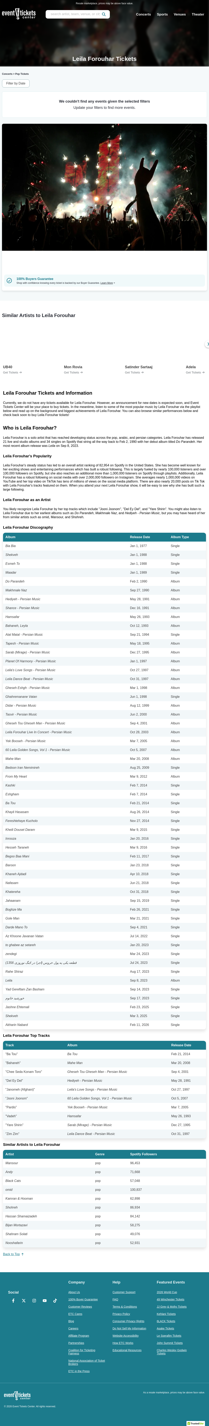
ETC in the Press (79, 1371)
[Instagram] (34, 1301)
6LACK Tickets (166, 1321)
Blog (71, 1321)
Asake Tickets (165, 1328)
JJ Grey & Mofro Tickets (172, 1306)
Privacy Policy (121, 1314)
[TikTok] (55, 1301)
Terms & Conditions (124, 1306)
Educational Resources (126, 1350)
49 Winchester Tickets (170, 1299)
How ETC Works (122, 1343)
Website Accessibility (125, 1335)
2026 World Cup (167, 1292)
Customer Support (123, 1292)
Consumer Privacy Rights (128, 1321)
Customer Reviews (80, 1306)
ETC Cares (75, 1314)
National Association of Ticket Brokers (86, 1362)
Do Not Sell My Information (129, 1328)
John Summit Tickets (170, 1343)
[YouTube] (44, 1301)
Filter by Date (15, 83)
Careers (73, 1328)
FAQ (115, 1299)
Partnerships (76, 1343)
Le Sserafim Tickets (169, 1335)
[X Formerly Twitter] (24, 1301)
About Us (74, 1292)
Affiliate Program (78, 1335)
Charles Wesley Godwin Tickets (172, 1352)
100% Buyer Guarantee (83, 1299)
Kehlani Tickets (166, 1314)
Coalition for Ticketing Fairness (81, 1352)
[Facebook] (13, 1301)
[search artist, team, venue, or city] (78, 14)
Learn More (108, 283)
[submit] (104, 14)
